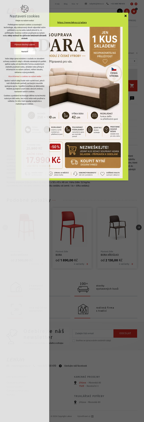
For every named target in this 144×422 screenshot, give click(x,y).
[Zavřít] (125, 15)
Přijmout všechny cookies (24, 44)
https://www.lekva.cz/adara (72, 22)
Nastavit (24, 52)
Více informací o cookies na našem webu (24, 76)
